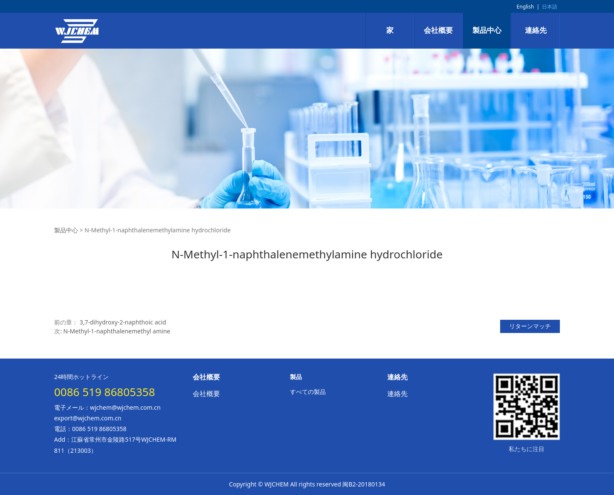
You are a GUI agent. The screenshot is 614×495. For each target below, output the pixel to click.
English (525, 6)
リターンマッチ (530, 326)
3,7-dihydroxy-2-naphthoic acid (123, 322)
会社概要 (438, 30)
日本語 (549, 6)
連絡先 (536, 30)
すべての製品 (308, 392)
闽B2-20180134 (363, 484)
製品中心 (486, 30)
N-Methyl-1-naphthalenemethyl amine (116, 331)
